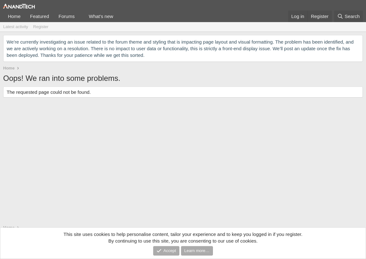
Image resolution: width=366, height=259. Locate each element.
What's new (101, 16)
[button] (79, 16)
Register (40, 26)
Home (14, 16)
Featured (39, 16)
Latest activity (15, 26)
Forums (67, 16)
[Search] (348, 16)
